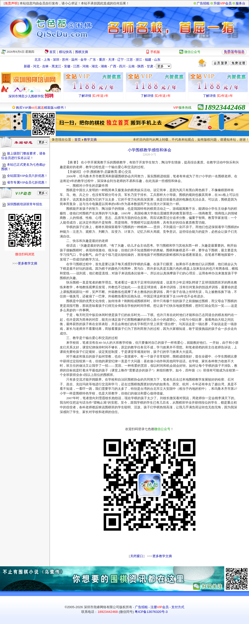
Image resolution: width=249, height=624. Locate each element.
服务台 (240, 3)
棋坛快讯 (65, 52)
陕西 (140, 66)
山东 (157, 59)
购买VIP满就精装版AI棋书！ (38, 107)
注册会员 (160, 607)
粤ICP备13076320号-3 (151, 612)
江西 (76, 66)
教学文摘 (90, 139)
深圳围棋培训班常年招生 (24, 204)
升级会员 (223, 3)
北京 (37, 59)
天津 (111, 59)
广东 (93, 59)
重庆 (102, 59)
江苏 (129, 59)
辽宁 (120, 59)
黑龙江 (56, 66)
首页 (52, 52)
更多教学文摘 (27, 263)
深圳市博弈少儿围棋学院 (26, 96)
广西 (113, 66)
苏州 (65, 59)
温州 (74, 59)
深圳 (56, 59)
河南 (85, 66)
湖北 (95, 66)
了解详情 (84, 96)
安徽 (67, 66)
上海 (47, 59)
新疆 (27, 66)
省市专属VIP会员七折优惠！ (27, 182)
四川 (122, 66)
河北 (36, 66)
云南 (131, 66)
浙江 (139, 59)
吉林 (45, 66)
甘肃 (150, 66)
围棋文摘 (81, 52)
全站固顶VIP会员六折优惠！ (27, 176)
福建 (148, 59)
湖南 (104, 66)
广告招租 (203, 3)
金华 (83, 59)
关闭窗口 (136, 556)
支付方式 (177, 607)
